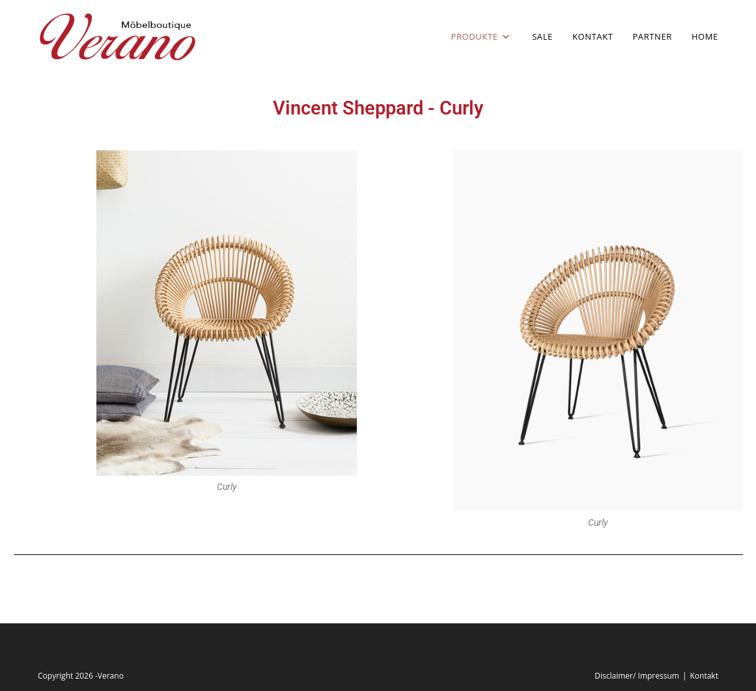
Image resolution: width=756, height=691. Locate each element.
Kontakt (704, 675)
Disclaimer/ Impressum (637, 675)
